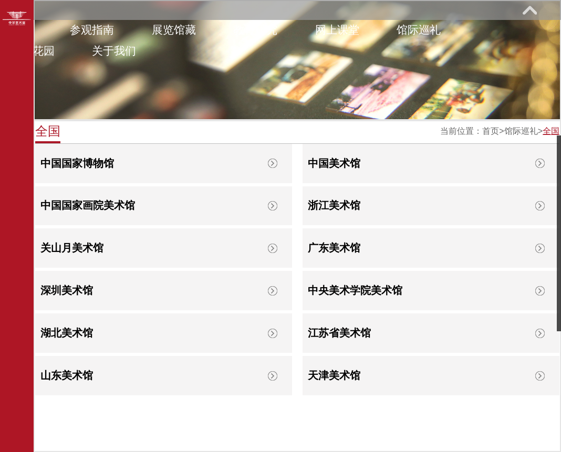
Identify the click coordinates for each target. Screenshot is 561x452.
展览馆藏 (174, 30)
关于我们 (114, 51)
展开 (529, 10)
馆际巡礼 (419, 30)
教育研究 (255, 30)
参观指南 (92, 30)
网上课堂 (337, 30)
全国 (551, 131)
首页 (490, 131)
